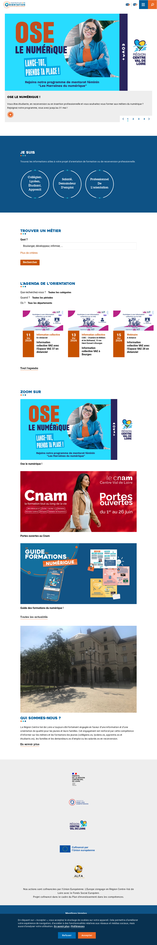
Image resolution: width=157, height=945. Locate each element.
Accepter (87, 935)
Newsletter (128, 4)
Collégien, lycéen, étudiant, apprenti (35, 183)
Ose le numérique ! (31, 463)
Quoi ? (24, 239)
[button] (123, 119)
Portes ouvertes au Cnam (35, 535)
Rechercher (30, 262)
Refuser (67, 935)
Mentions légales (76, 913)
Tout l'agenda (29, 368)
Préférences (78, 926)
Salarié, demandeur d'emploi (67, 183)
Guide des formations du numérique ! (41, 608)
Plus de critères (29, 252)
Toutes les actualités (34, 617)
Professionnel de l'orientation (99, 183)
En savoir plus (29, 744)
